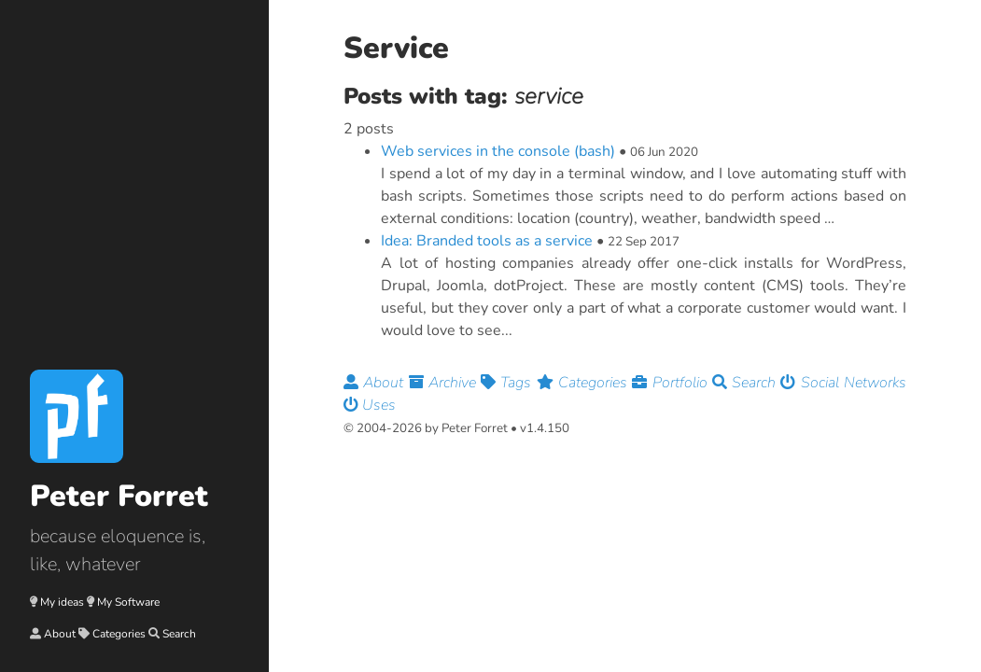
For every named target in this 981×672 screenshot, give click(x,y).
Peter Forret (119, 496)
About (60, 633)
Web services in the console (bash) (498, 151)
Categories (119, 633)
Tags (509, 382)
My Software (128, 602)
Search (179, 633)
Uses (369, 405)
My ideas (62, 602)
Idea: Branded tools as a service (487, 241)
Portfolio (672, 382)
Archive (445, 382)
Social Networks (843, 382)
